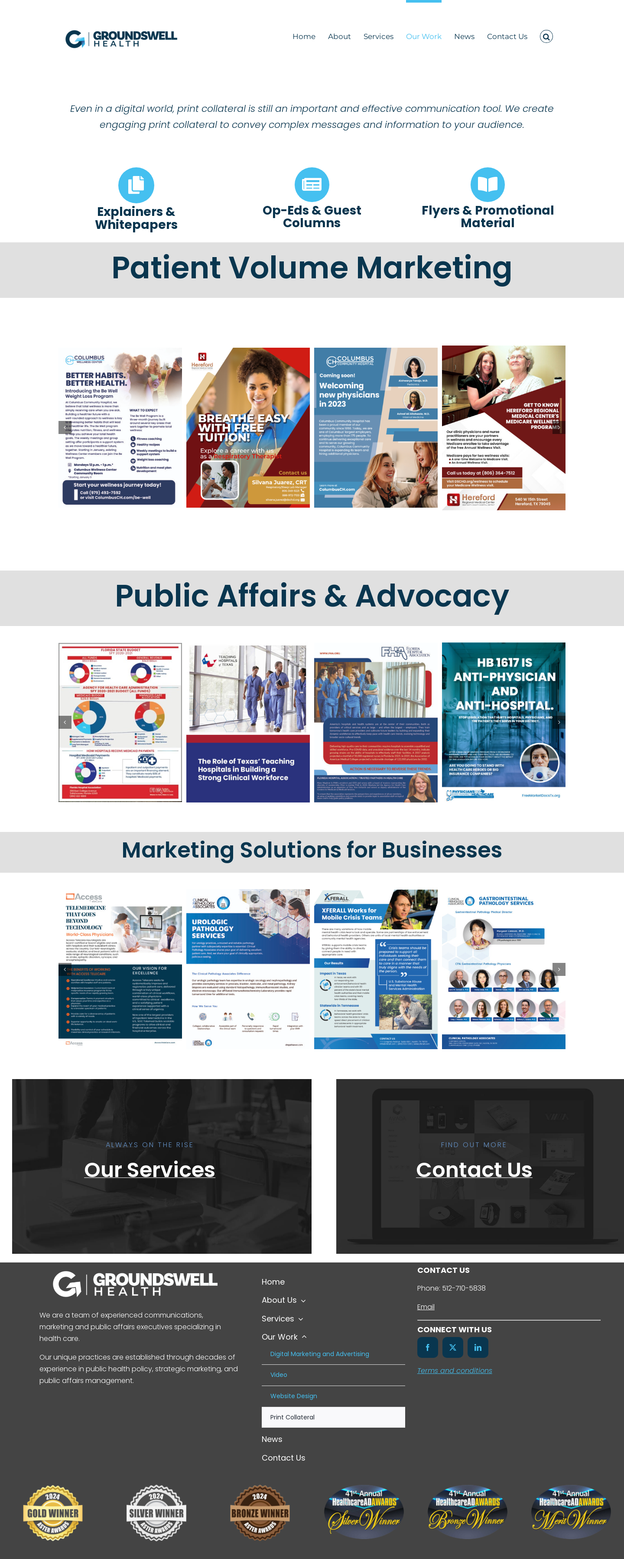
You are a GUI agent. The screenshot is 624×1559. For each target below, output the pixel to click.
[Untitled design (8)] (260, 1477)
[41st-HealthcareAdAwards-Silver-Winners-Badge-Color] (364, 1488)
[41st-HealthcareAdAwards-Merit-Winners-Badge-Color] (571, 1488)
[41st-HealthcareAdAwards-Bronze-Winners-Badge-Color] (467, 1488)
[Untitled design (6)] (156, 1477)
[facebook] (427, 1347)
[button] (546, 35)
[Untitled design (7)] (53, 1477)
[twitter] (452, 1347)
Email (426, 1307)
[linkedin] (478, 1347)
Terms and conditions (454, 1371)
